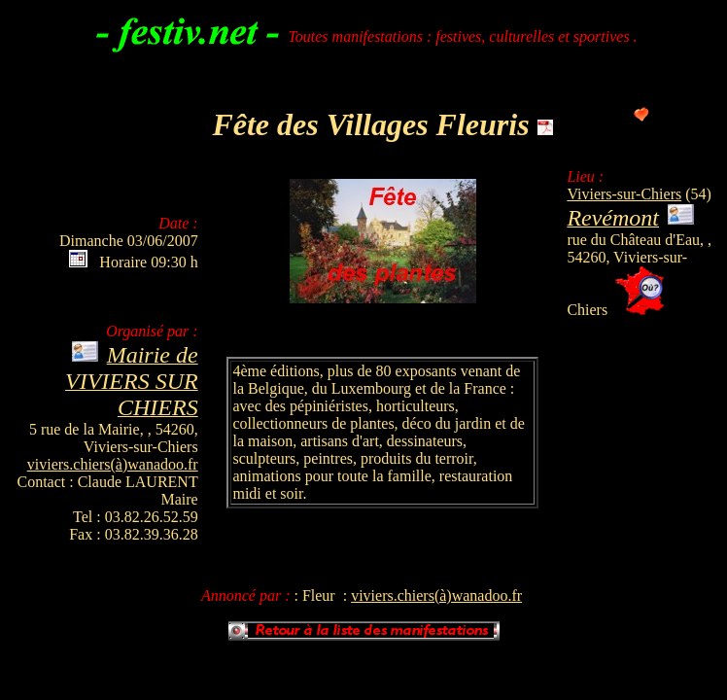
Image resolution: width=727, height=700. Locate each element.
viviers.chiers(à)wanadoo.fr (112, 464)
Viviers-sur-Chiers (624, 194)
